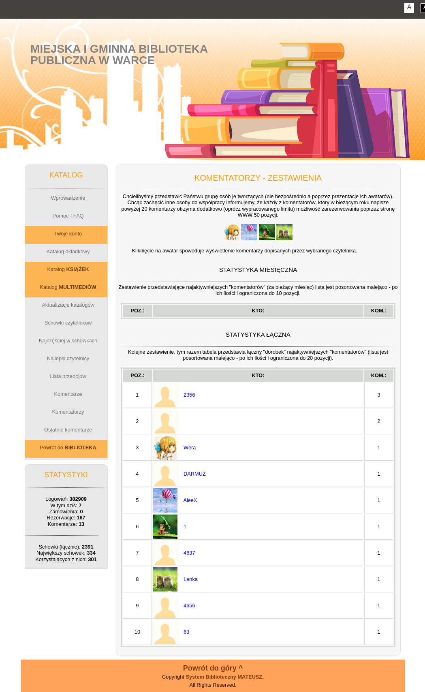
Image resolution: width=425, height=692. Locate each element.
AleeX (190, 500)
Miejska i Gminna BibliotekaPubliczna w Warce (119, 54)
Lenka (191, 579)
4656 (189, 605)
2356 (189, 395)
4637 (189, 553)
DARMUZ (195, 474)
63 (186, 632)
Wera (190, 447)
